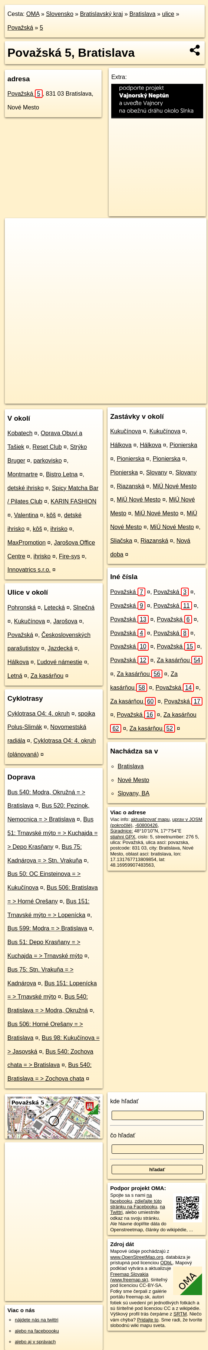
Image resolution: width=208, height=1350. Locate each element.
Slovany (156, 472)
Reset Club (47, 447)
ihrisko (58, 529)
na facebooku (131, 1197)
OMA (33, 14)
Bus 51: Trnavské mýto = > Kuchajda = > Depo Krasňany (52, 833)
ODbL (166, 1262)
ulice (168, 14)
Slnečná (84, 607)
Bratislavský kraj (101, 14)
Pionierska (183, 445)
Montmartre (22, 474)
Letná (14, 676)
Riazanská (131, 486)
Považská (20, 27)
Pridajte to (148, 1320)
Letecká (54, 607)
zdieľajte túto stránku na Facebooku (136, 1203)
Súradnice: (121, 831)
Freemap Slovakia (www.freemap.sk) (129, 1276)
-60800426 (146, 825)
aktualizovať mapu (150, 819)
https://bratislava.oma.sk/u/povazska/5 (167, 397)
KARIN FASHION (74, 501)
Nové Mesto (133, 780)
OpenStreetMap (67, 397)
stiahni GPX (122, 837)
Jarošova (65, 621)
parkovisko (47, 460)
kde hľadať (124, 1101)
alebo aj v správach (35, 1341)
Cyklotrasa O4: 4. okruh (38, 713)
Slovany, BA (133, 793)
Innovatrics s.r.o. (29, 569)
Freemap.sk (106, 397)
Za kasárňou (46, 676)
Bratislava (142, 14)
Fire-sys (69, 556)
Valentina (26, 515)
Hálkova (18, 662)
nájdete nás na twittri (36, 1320)
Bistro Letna (61, 474)
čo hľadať (122, 1135)
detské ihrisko (25, 488)
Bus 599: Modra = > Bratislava (47, 928)
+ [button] (17, 230)
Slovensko (59, 14)
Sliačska (121, 541)
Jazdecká (60, 648)
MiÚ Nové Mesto (175, 486)
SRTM (180, 1314)
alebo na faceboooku (37, 1331)
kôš (51, 515)
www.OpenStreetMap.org (136, 1257)
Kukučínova (29, 621)
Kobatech (20, 433)
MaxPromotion (26, 542)
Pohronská (21, 607)
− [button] (17, 242)
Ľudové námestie (59, 662)
